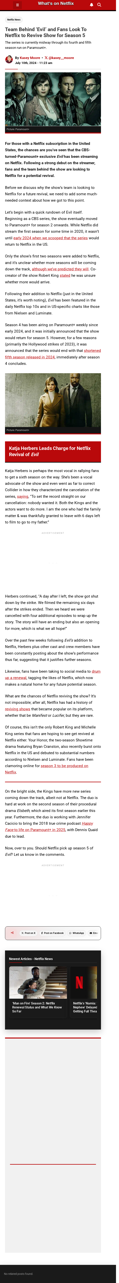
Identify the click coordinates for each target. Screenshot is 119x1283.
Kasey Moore (30, 58)
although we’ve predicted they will (60, 269)
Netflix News (13, 19)
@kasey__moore (59, 58)
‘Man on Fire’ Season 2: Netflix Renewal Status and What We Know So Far (37, 1007)
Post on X (28, 933)
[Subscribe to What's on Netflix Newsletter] (92, 5)
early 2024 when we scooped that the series (50, 238)
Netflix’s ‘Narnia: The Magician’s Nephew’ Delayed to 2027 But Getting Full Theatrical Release (95, 1007)
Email (94, 933)
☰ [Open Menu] (17, 5)
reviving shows (17, 709)
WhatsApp (76, 933)
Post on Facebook (52, 933)
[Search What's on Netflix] (99, 5)
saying (22, 496)
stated (65, 275)
